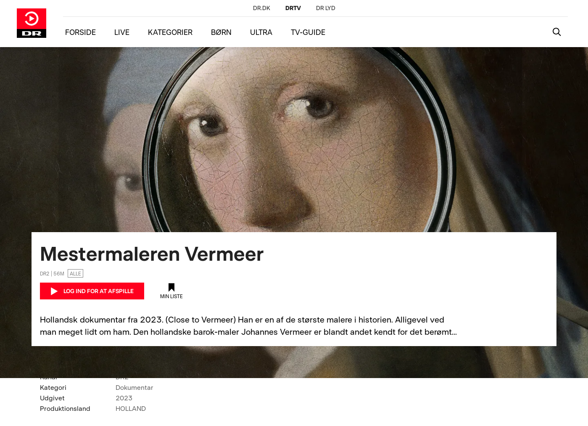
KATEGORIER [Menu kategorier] (170, 32)
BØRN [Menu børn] (221, 32)
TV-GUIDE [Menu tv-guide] (308, 32)
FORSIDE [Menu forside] (80, 32)
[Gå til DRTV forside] (31, 23)
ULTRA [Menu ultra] (261, 32)
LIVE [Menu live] (121, 32)
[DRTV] (293, 7)
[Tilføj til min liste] (171, 291)
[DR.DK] (261, 7)
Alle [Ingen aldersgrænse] (75, 273)
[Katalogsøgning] (557, 32)
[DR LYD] (326, 7)
